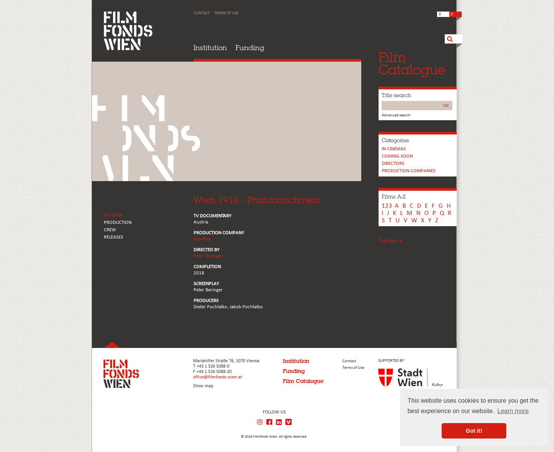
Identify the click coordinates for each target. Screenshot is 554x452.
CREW (110, 229)
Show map (203, 386)
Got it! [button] (474, 431)
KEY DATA (113, 215)
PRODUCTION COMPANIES (409, 170)
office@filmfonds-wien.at (217, 377)
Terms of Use (226, 13)
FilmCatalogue (412, 63)
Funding (249, 47)
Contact (202, 13)
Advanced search (396, 115)
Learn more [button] (513, 411)
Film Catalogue (303, 381)
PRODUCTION (118, 222)
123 (387, 206)
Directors (393, 163)
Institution (210, 47)
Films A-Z (393, 196)
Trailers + (390, 241)
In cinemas (394, 148)
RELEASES (113, 237)
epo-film (202, 239)
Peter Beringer (208, 256)
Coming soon (397, 156)
